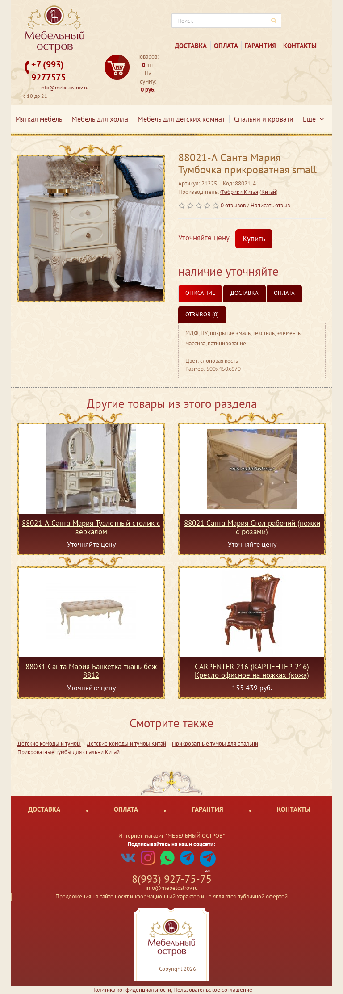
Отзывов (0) (202, 314)
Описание (200, 293)
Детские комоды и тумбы (49, 743)
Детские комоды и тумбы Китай (126, 743)
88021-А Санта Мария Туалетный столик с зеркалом (91, 527)
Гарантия (260, 46)
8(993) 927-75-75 (172, 879)
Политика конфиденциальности (131, 990)
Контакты (300, 46)
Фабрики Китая (239, 192)
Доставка (191, 46)
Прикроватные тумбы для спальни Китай (68, 752)
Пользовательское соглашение (212, 990)
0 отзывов (233, 205)
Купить (254, 238)
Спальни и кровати (263, 119)
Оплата (226, 46)
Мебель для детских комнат (181, 119)
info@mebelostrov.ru (64, 87)
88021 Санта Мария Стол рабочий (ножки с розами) (252, 527)
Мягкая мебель (38, 119)
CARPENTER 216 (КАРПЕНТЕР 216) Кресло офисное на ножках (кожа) (252, 671)
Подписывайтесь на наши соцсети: (171, 844)
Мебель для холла (99, 119)
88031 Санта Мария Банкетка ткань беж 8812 (91, 671)
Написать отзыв (270, 205)
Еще (313, 119)
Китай (268, 192)
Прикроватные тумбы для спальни (215, 743)
